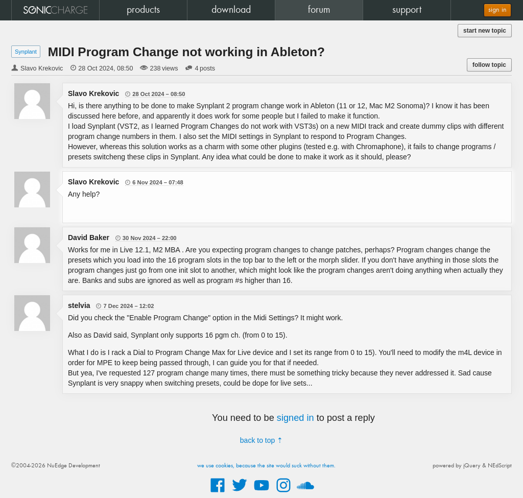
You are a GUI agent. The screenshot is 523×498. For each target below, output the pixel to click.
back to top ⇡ (261, 440)
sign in (497, 10)
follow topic (489, 64)
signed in (295, 418)
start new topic (484, 30)
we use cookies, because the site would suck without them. (266, 466)
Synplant (26, 52)
